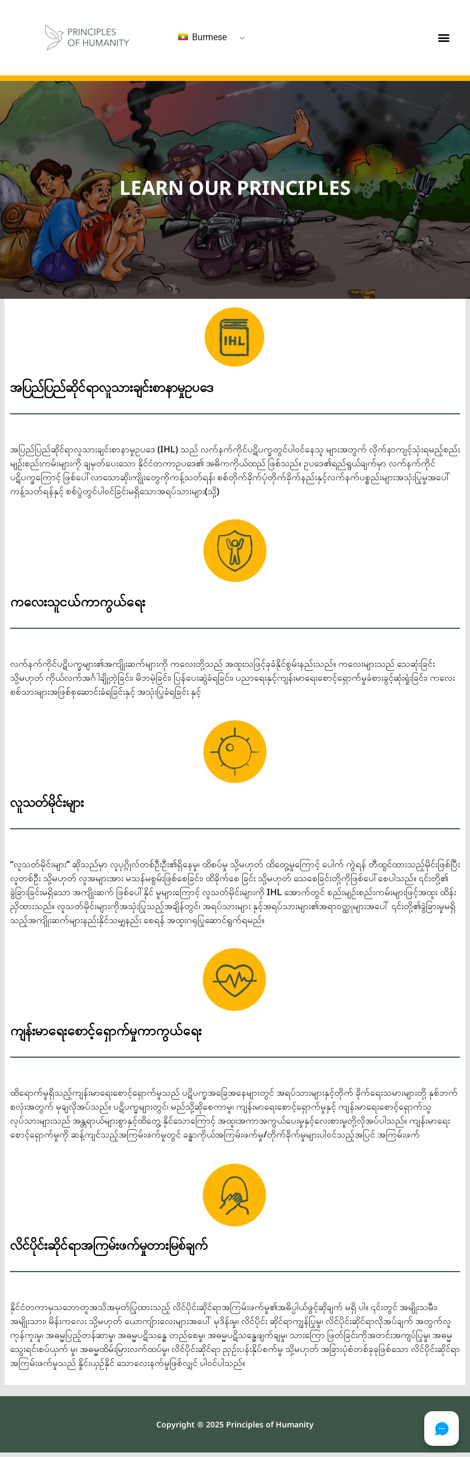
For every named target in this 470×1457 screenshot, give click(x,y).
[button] (443, 37)
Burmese (202, 37)
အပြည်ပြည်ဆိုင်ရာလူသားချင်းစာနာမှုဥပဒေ (111, 387)
